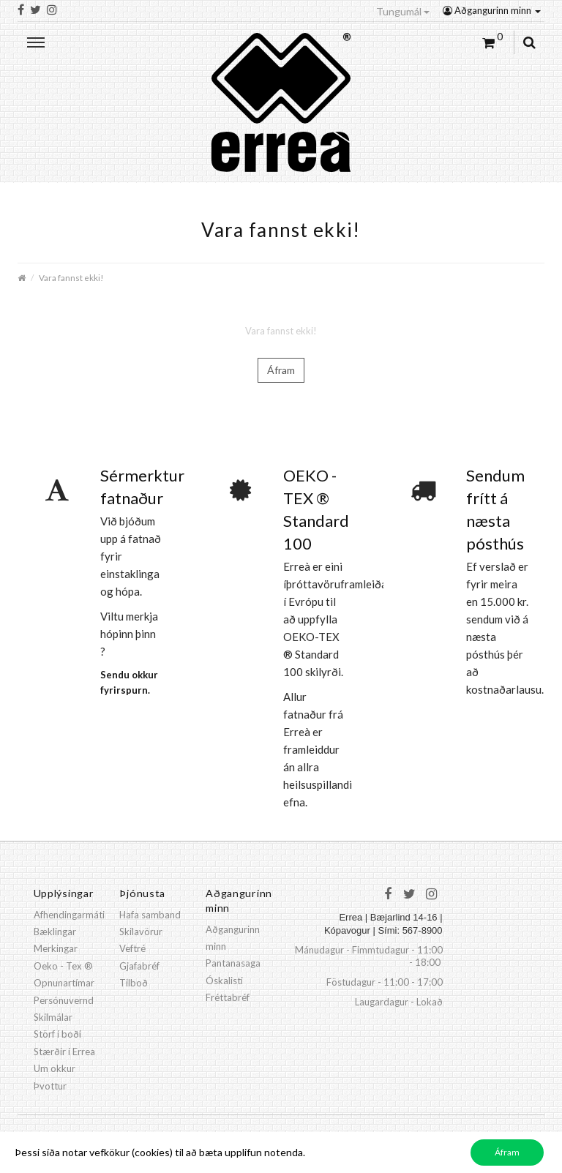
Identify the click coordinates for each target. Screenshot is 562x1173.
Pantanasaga (233, 963)
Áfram (281, 370)
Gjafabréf (139, 966)
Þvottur (50, 1086)
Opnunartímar (64, 983)
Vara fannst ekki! (71, 277)
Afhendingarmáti (69, 915)
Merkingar (56, 948)
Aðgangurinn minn (492, 10)
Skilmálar (53, 1017)
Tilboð (133, 983)
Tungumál (403, 11)
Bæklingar (55, 931)
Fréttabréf (228, 997)
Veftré (132, 948)
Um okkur (54, 1068)
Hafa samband (150, 915)
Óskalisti (224, 980)
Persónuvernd (64, 1000)
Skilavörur (140, 931)
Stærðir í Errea (64, 1051)
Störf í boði (57, 1034)
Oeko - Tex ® (63, 966)
